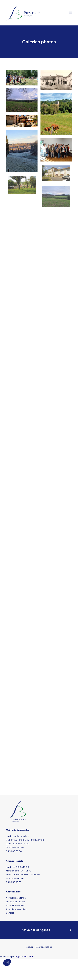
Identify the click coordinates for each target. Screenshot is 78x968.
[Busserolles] (23, 12)
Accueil (30, 947)
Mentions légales (44, 947)
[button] (7, 962)
